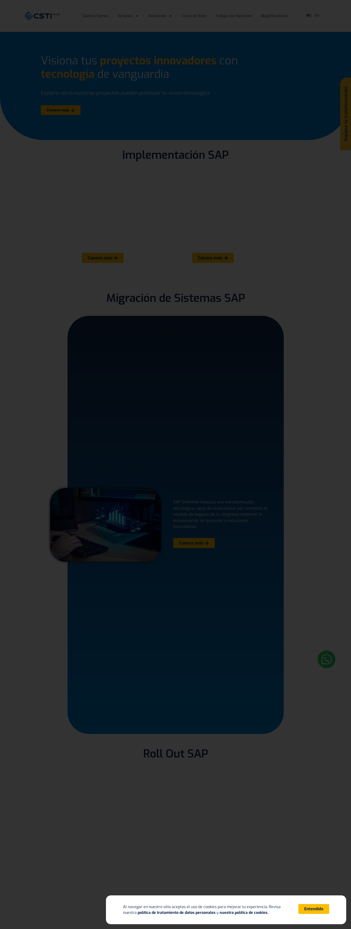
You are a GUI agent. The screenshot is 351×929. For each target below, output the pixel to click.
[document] (175, 464)
